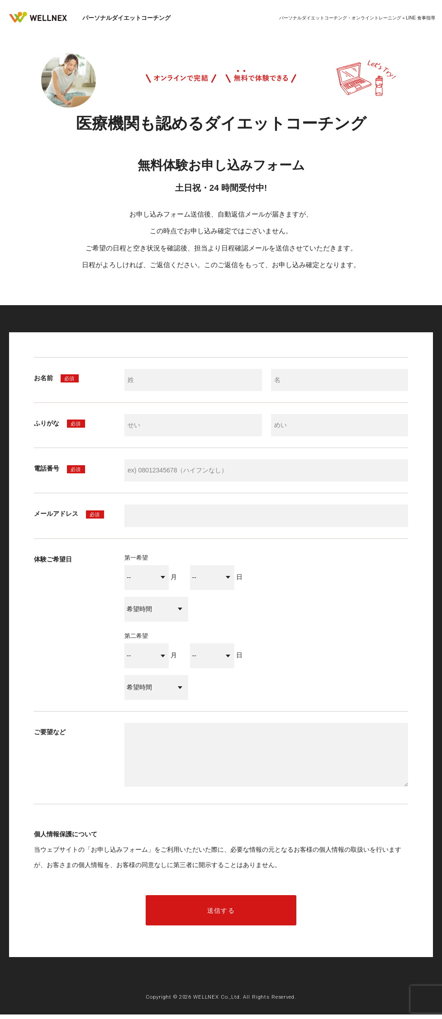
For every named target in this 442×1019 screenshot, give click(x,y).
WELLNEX (43, 18)
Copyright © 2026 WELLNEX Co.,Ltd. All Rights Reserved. (221, 1001)
